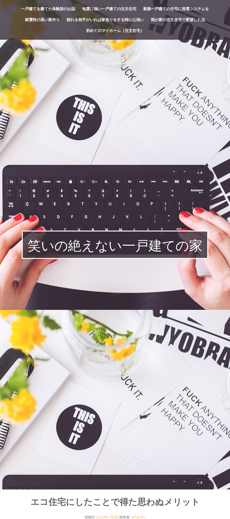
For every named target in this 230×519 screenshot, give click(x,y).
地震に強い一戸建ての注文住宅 (109, 9)
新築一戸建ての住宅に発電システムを (176, 9)
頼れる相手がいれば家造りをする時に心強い (105, 20)
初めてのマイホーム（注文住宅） (115, 31)
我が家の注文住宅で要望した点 (178, 20)
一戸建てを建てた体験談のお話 (48, 9)
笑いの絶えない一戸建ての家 (115, 246)
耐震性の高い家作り (42, 20)
